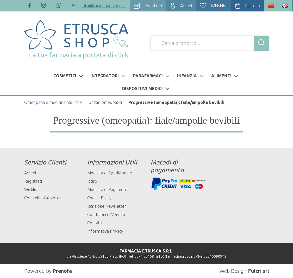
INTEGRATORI (108, 75)
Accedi (30, 172)
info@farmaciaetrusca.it (175, 256)
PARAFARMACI (152, 75)
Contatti (94, 222)
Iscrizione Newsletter (106, 206)
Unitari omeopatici (105, 102)
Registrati (33, 181)
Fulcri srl (258, 271)
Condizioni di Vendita (106, 214)
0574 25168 (144, 256)
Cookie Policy (99, 197)
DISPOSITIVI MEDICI (146, 88)
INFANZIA (191, 75)
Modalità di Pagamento (108, 189)
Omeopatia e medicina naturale (53, 102)
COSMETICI (69, 75)
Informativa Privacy (105, 231)
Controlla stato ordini (43, 197)
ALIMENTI (225, 75)
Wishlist (31, 189)
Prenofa (62, 271)
